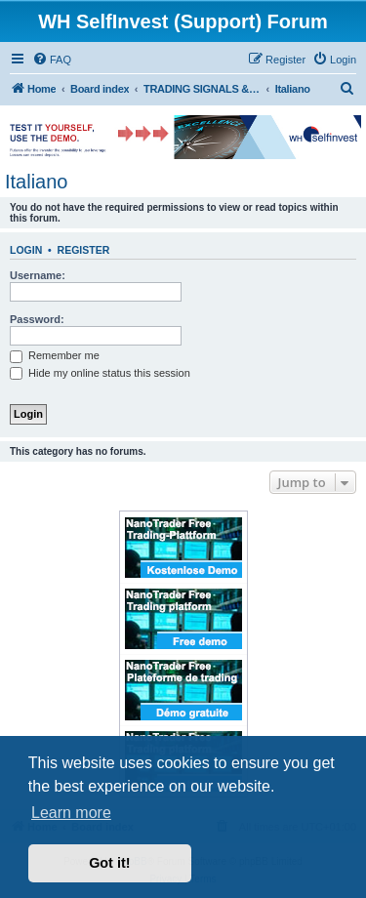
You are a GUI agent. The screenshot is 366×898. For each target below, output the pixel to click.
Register (84, 250)
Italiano (36, 181)
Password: (37, 319)
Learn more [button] (71, 812)
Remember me (55, 355)
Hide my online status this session (100, 373)
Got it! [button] (109, 863)
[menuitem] (51, 59)
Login (26, 250)
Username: (37, 275)
